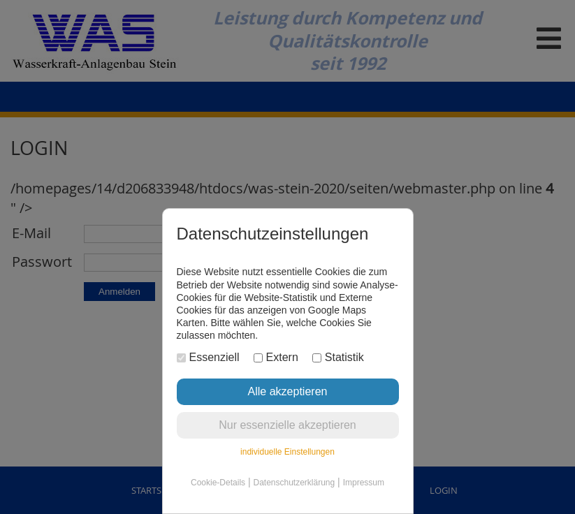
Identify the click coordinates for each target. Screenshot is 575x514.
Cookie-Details (218, 482)
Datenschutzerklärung (294, 482)
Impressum (363, 482)
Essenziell (208, 357)
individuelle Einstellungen (287, 452)
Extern (276, 357)
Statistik (338, 357)
